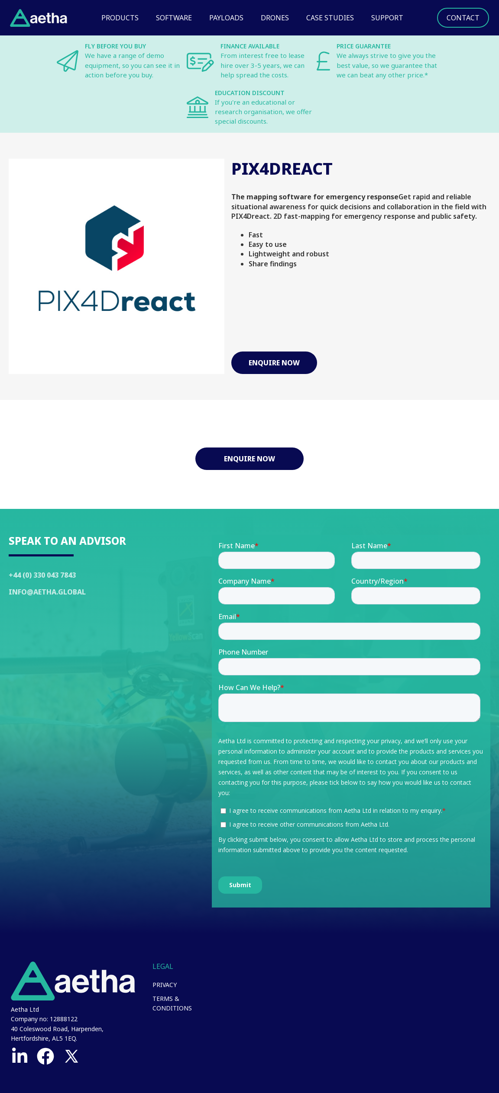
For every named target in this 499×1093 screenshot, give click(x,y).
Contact (463, 17)
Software (174, 17)
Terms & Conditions (172, 1003)
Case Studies (330, 17)
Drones (275, 17)
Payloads (226, 17)
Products (120, 17)
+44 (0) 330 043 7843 (42, 575)
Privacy (164, 985)
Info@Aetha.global (47, 592)
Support (387, 17)
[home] (38, 18)
